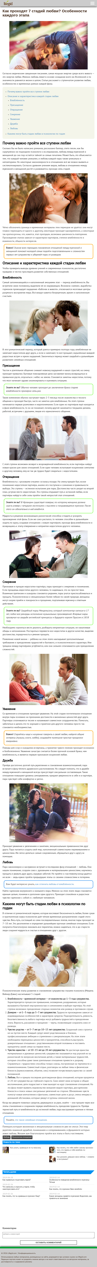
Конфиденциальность (27, 1253)
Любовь (14, 129)
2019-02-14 (54, 1178)
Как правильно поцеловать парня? (17, 1180)
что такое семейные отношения (31, 1120)
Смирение (15, 115)
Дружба (14, 124)
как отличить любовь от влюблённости (54, 884)
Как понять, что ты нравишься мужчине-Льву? (21, 1196)
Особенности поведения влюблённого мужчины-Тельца (69, 1181)
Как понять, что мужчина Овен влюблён (65, 1189)
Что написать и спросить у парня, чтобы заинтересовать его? (19, 1188)
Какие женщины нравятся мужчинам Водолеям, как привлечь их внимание (70, 1197)
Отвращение (16, 110)
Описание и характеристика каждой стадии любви (33, 96)
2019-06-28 (8, 1178)
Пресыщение (16, 105)
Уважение (15, 119)
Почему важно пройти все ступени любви (28, 92)
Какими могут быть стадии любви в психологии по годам (36, 134)
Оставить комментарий (48, 1242)
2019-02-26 (8, 1185)
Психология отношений (22, 1137)
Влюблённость (17, 100)
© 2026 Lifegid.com (9, 1253)
